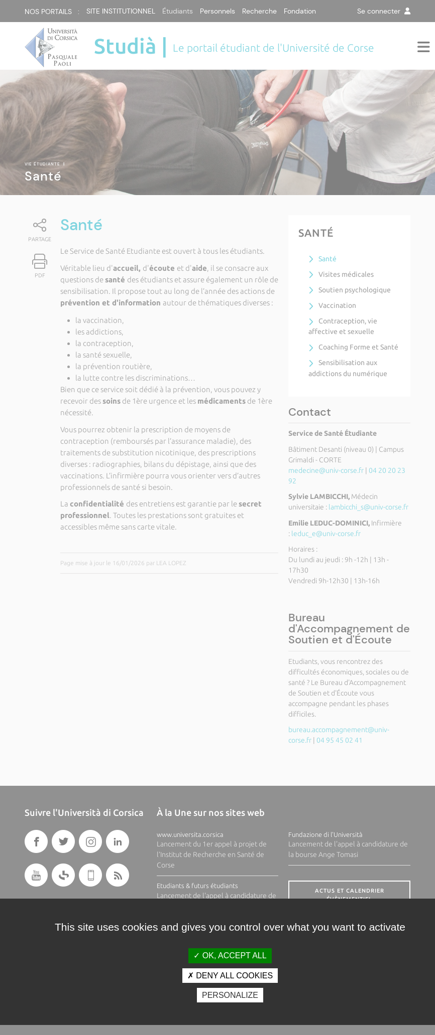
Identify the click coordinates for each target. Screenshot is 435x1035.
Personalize (230, 995)
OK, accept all (229, 955)
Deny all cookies (230, 975)
